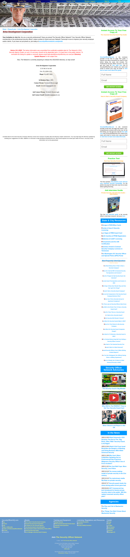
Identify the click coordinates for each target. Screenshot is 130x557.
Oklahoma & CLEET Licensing (111, 239)
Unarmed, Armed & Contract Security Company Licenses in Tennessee (111, 249)
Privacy (66, 553)
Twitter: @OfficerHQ (7, 527)
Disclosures (61, 553)
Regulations (53, 1)
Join (119, 1)
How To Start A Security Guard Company (35, 522)
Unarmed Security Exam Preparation (33, 523)
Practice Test (22, 1)
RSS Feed (4, 530)
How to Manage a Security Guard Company (35, 532)
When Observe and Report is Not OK (114, 425)
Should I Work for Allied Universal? (114, 347)
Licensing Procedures (83, 522)
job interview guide (112, 214)
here (123, 216)
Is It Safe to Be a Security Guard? (114, 315)
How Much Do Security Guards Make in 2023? (114, 321)
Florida (109, 523)
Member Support (90, 1)
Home (5, 29)
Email (3, 525)
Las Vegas (109, 525)
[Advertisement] (84, 12)
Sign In (106, 1)
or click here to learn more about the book (112, 136)
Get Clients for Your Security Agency (34, 525)
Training (38, 1)
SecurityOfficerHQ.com (107, 57)
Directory (4, 523)
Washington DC (111, 532)
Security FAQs (70, 1)
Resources (80, 523)
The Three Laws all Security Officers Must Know (114, 304)
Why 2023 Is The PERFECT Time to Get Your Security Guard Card (114, 406)
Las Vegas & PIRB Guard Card (111, 233)
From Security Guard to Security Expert (34, 527)
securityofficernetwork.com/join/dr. (51, 41)
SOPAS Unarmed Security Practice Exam (64, 523)
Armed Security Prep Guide (31, 530)
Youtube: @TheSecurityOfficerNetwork (12, 528)
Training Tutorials (58, 522)
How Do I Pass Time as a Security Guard (114, 312)
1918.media (66, 548)
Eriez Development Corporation (27, 29)
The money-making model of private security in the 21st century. (113, 473)
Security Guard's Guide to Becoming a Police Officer (38, 528)
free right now (117, 65)
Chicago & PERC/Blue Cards (111, 225)
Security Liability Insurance (84, 525)
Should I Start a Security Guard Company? (114, 291)
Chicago (109, 522)
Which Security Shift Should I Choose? (114, 318)
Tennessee (110, 530)
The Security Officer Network (69, 537)
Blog (3, 522)
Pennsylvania (12, 29)
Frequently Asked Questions (115, 260)
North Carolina (111, 527)
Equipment (56, 527)
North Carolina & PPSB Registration (113, 236)
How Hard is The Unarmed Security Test (114, 344)
